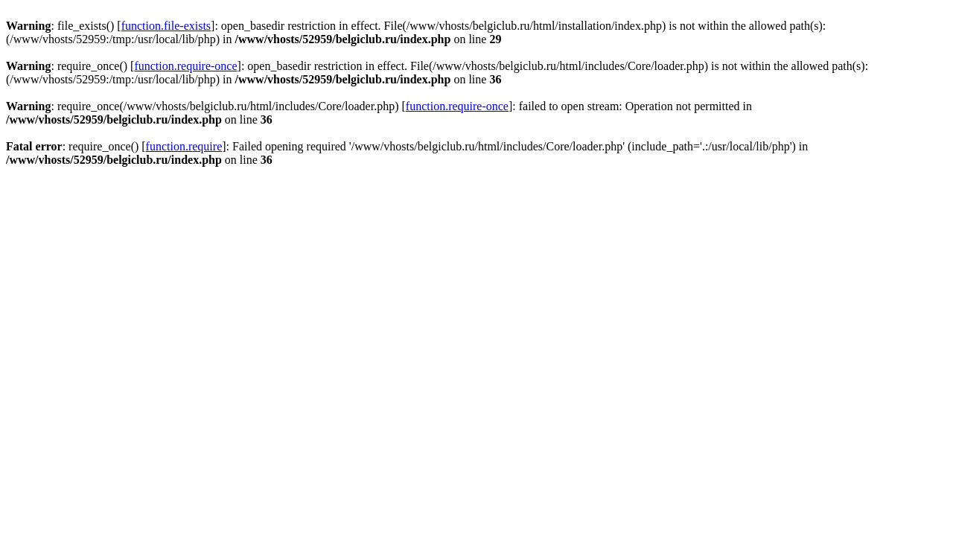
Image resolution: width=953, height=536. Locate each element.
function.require (184, 146)
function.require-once (185, 66)
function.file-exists (166, 25)
